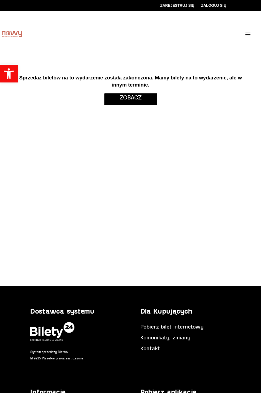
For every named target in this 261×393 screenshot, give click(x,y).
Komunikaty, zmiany (165, 337)
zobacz (131, 97)
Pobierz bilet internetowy (172, 326)
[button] (9, 73)
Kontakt (150, 348)
